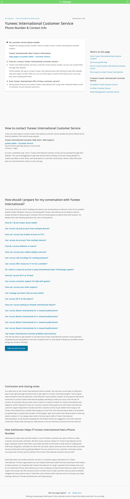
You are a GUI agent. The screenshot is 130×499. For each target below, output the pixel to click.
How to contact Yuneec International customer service (108, 67)
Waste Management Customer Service (104, 92)
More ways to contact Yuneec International (106, 72)
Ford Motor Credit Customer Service (104, 84)
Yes (69, 493)
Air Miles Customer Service (100, 88)
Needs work (77, 493)
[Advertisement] (45, 108)
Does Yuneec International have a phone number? (105, 57)
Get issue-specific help (98, 62)
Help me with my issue (16, 348)
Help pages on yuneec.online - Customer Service (29, 56)
